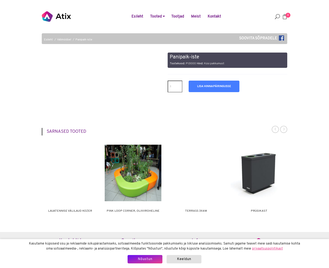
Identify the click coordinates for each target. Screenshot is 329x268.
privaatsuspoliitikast (267, 249)
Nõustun (145, 259)
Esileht (137, 16)
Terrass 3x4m (196, 211)
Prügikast (259, 211)
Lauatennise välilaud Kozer (70, 211)
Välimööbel (64, 39)
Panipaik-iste (83, 39)
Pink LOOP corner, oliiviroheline (133, 211)
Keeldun (184, 259)
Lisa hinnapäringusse (214, 86)
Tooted (157, 16)
